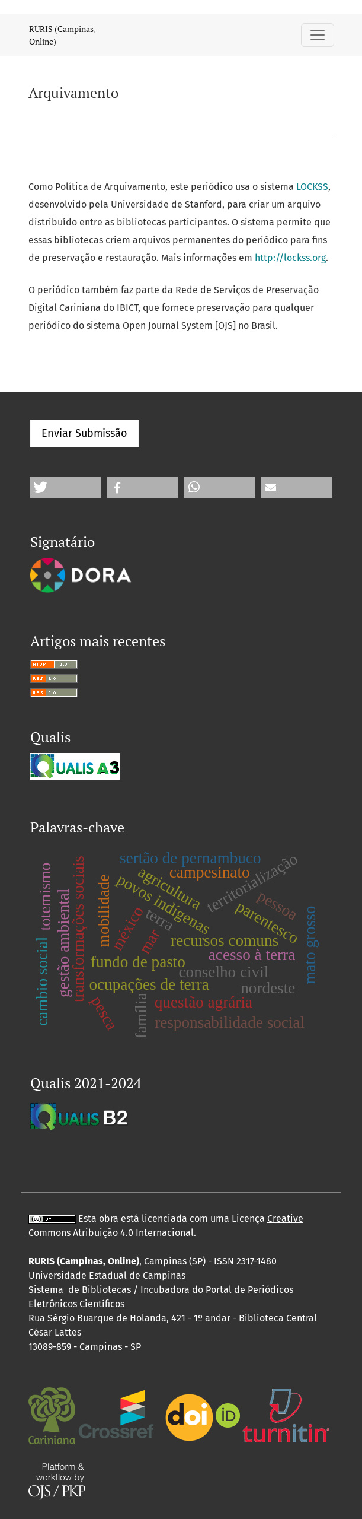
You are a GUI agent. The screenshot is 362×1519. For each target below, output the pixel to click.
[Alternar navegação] (317, 35)
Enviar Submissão (84, 433)
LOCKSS (312, 186)
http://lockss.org (290, 257)
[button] (66, 487)
